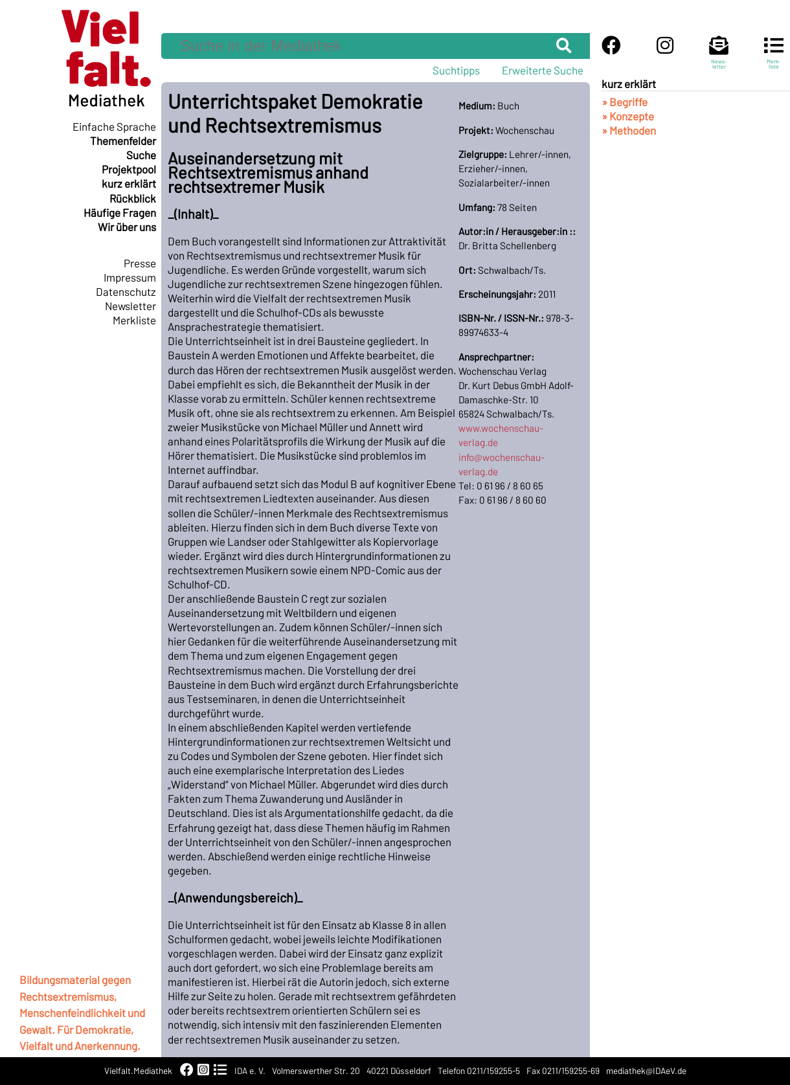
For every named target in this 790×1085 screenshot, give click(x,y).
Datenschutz (126, 291)
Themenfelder (123, 140)
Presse (140, 262)
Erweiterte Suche (542, 69)
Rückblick (132, 198)
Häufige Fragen (120, 212)
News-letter (718, 58)
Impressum (130, 277)
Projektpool (129, 168)
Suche (141, 154)
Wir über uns (127, 226)
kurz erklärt (129, 183)
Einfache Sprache (114, 126)
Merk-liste (774, 58)
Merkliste (134, 319)
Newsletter (130, 305)
